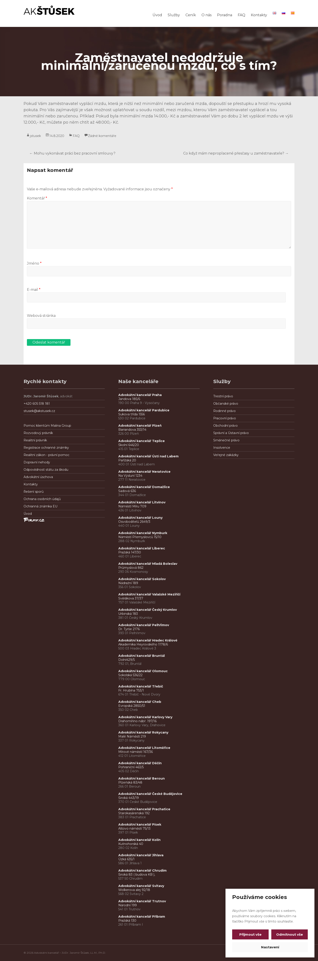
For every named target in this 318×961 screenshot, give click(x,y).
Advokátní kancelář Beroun (141, 778)
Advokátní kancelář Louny (140, 518)
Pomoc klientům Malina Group (47, 426)
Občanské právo (225, 404)
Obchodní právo (225, 426)
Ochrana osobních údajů (42, 499)
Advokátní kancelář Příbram (141, 917)
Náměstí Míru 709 (132, 506)
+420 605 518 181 (37, 404)
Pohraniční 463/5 (131, 767)
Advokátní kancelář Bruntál (141, 656)
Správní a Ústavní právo (231, 433)
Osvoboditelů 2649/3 (134, 522)
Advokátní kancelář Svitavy (141, 886)
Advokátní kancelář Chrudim (142, 871)
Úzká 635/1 (126, 859)
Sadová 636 (127, 491)
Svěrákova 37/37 (130, 598)
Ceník (190, 15)
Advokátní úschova (38, 477)
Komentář (37, 198)
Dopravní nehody (37, 462)
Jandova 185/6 (129, 399)
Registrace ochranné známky (46, 448)
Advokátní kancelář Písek (139, 824)
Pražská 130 (127, 921)
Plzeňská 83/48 (130, 782)
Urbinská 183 (128, 614)
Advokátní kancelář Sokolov (142, 579)
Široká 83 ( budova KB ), (136, 875)
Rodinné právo (224, 411)
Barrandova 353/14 (132, 430)
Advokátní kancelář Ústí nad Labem (148, 456)
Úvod (157, 15)
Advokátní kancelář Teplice (141, 441)
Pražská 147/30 (129, 552)
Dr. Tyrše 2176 (129, 629)
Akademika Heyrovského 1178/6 (143, 644)
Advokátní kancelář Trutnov (142, 901)
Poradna (224, 15)
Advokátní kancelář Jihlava (140, 855)
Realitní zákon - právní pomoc (46, 455)
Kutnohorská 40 (130, 844)
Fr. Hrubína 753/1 (131, 690)
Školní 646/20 (128, 445)
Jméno (34, 263)
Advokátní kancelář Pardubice (143, 410)
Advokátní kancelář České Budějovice (150, 794)
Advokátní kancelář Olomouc (143, 671)
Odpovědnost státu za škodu (46, 470)
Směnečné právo (226, 440)
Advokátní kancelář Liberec (142, 548)
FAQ (241, 15)
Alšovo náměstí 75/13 (134, 828)
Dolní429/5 (126, 660)
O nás (206, 15)
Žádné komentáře (102, 136)
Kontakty (259, 15)
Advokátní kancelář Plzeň (140, 426)
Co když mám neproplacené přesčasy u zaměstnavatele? (236, 153)
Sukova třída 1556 (131, 414)
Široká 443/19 (128, 798)
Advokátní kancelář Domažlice (144, 487)
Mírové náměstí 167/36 (135, 752)
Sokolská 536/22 (130, 675)
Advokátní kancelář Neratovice (144, 472)
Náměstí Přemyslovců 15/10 (139, 537)
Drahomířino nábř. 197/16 (137, 721)
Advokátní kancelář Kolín (139, 840)
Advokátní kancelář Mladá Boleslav (148, 564)
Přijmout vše (251, 934)
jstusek (35, 136)
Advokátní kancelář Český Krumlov (147, 610)
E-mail (33, 289)
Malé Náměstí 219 (132, 736)
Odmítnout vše (289, 934)
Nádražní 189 (128, 583)
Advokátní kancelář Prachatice (144, 809)
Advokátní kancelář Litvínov (141, 502)
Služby (174, 15)
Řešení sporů (34, 492)
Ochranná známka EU (40, 506)
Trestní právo (223, 396)
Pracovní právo (224, 418)
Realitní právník (35, 440)
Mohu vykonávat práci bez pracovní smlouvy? (72, 153)
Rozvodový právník (38, 433)
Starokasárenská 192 (134, 813)
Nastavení (270, 947)
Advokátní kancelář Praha (140, 395)
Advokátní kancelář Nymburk (142, 533)
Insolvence (221, 448)
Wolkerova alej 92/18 (134, 890)
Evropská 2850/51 (131, 706)
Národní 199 (127, 905)
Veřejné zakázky (226, 455)
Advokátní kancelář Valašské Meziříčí (149, 594)
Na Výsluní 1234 (130, 476)
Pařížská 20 (127, 460)
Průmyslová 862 (130, 568)
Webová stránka (41, 316)
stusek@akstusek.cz (39, 411)
